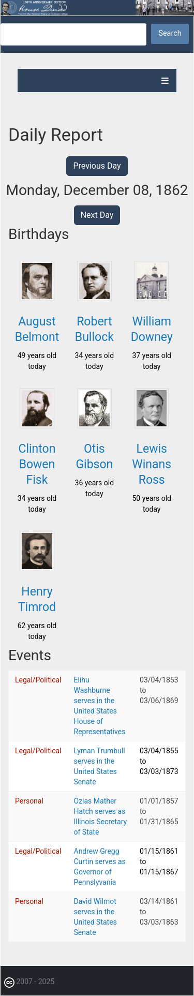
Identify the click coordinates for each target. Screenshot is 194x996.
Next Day (97, 215)
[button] (37, 298)
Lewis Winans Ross (151, 464)
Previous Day (97, 166)
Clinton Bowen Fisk (36, 464)
